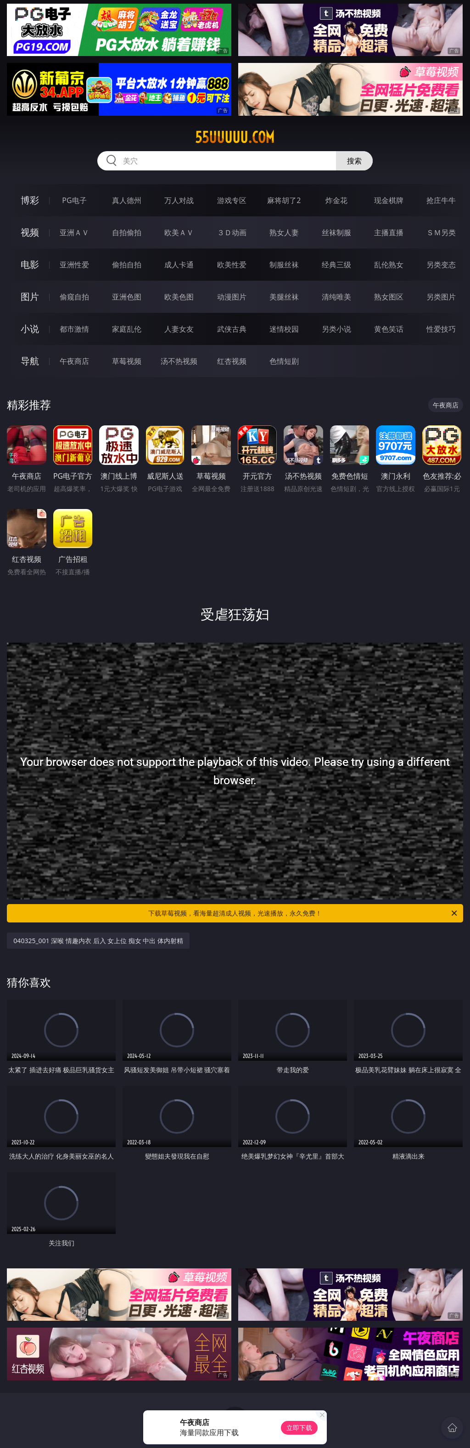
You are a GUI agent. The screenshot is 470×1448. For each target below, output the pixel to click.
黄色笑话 (388, 329)
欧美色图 (179, 297)
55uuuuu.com (234, 137)
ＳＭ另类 (441, 232)
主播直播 (388, 232)
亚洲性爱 (74, 265)
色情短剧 (284, 361)
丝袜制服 (336, 232)
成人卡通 (179, 265)
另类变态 (441, 265)
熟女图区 (388, 297)
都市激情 (74, 329)
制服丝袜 (284, 265)
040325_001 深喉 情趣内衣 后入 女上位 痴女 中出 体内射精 (98, 940)
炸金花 (336, 200)
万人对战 (179, 200)
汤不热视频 (179, 361)
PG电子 (74, 200)
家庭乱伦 (126, 329)
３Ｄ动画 (231, 232)
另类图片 (441, 297)
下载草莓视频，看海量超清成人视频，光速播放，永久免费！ (303, 913)
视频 (30, 232)
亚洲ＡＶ (74, 232)
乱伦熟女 (388, 265)
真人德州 (126, 200)
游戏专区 (231, 200)
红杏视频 (231, 361)
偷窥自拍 (74, 297)
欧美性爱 (231, 265)
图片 (30, 296)
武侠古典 (231, 329)
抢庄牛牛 (441, 200)
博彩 (30, 200)
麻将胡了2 (284, 200)
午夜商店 (74, 361)
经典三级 (336, 265)
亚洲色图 (126, 297)
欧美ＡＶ (179, 232)
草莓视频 (126, 361)
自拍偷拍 (126, 232)
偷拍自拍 (126, 265)
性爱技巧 (441, 329)
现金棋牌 (388, 200)
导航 (30, 361)
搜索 (354, 161)
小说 (30, 328)
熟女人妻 (284, 232)
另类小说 (336, 329)
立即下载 (299, 1427)
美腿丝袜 (284, 297)
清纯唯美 (336, 297)
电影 (30, 264)
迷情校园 (284, 329)
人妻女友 (179, 329)
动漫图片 (231, 297)
